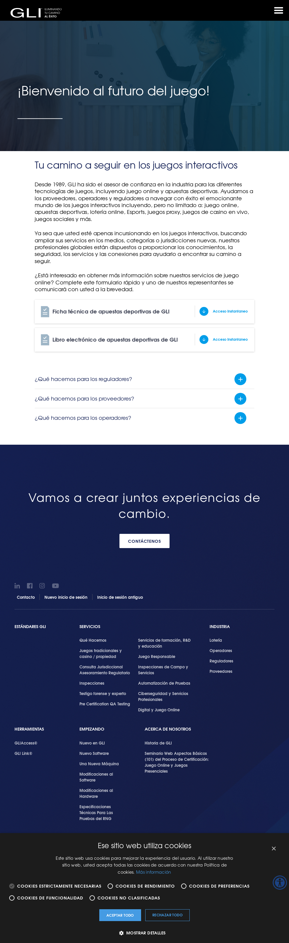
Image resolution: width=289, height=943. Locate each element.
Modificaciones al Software (96, 777)
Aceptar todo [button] (120, 915)
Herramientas (29, 729)
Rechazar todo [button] (167, 915)
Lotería (216, 640)
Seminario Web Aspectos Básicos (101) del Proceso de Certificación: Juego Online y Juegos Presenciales (177, 762)
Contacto (26, 597)
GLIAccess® (26, 743)
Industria (220, 627)
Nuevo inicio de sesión (65, 597)
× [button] (273, 848)
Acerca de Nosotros (168, 729)
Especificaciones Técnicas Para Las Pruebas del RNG (96, 813)
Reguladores (221, 661)
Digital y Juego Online (159, 710)
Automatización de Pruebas (164, 683)
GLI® (38, 13)
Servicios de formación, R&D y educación (164, 643)
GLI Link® (23, 754)
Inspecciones (91, 683)
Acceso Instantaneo (230, 311)
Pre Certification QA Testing (104, 704)
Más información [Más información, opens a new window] (153, 872)
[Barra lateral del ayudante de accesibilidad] (280, 882)
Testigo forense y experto (102, 694)
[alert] (144, 888)
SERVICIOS (89, 627)
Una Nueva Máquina (99, 764)
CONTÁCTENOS (144, 541)
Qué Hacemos (92, 640)
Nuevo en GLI (92, 743)
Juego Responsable (156, 657)
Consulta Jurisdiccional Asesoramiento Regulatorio (104, 670)
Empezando (91, 729)
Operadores (221, 651)
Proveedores (221, 672)
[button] (145, 933)
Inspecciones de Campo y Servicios (163, 670)
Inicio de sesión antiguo (120, 597)
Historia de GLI (158, 743)
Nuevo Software (94, 754)
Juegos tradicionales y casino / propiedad (100, 654)
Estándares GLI (30, 627)
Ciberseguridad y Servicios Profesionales (163, 697)
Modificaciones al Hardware (96, 794)
